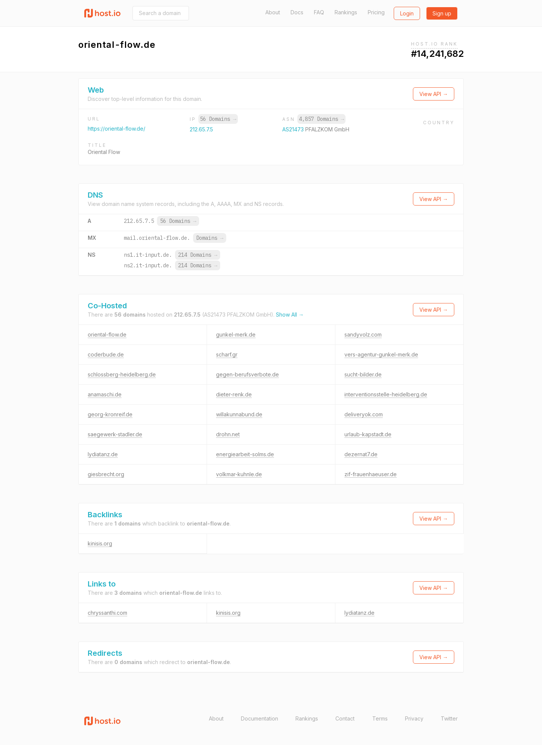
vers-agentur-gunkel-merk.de (381, 354)
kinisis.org (100, 543)
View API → (433, 94)
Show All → (290, 314)
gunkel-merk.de (236, 334)
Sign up (441, 13)
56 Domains (218, 119)
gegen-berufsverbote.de (247, 374)
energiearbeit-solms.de (245, 454)
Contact (345, 718)
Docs (297, 12)
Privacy (414, 718)
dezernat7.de (361, 454)
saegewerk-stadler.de (115, 434)
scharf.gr (227, 354)
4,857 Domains (321, 119)
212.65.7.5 (201, 129)
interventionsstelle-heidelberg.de (385, 394)
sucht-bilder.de (363, 374)
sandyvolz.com (363, 334)
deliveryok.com (363, 414)
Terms (380, 718)
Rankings (346, 12)
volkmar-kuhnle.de (239, 474)
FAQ (319, 12)
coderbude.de (106, 354)
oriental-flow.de (107, 334)
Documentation (259, 718)
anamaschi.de (105, 394)
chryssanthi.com (107, 612)
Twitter (449, 718)
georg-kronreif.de (110, 414)
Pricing (376, 12)
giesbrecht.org (106, 474)
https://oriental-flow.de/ (116, 128)
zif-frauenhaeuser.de (370, 474)
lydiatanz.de (103, 454)
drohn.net (228, 434)
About (272, 12)
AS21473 (293, 129)
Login (407, 13)
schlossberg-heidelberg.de (122, 374)
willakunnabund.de (239, 414)
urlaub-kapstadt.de (367, 434)
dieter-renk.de (234, 394)
